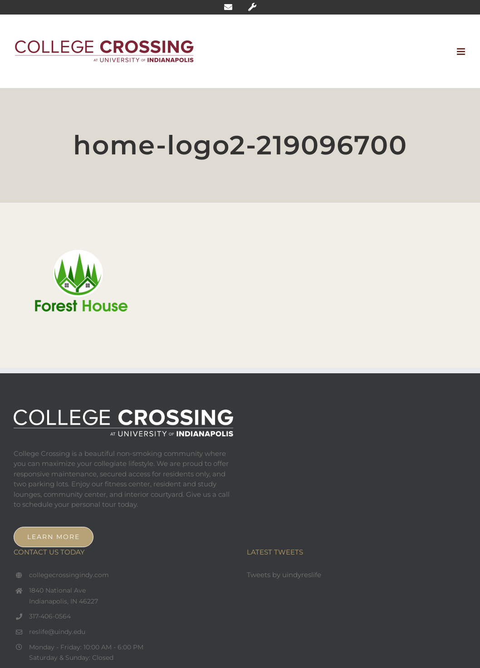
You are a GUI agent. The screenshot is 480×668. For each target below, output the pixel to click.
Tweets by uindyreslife (284, 574)
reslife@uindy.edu (57, 632)
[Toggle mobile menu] (461, 51)
